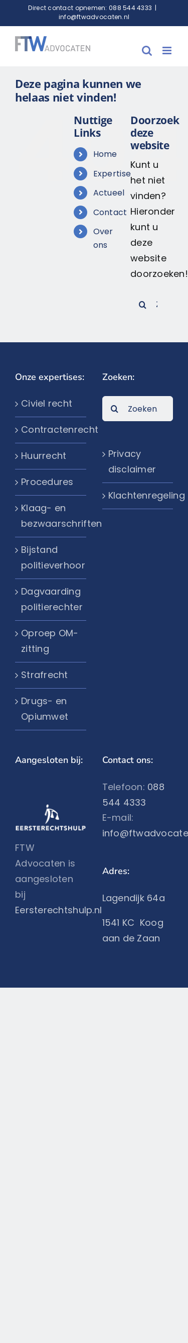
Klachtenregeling (138, 495)
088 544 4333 (130, 8)
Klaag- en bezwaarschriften (51, 516)
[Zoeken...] (137, 408)
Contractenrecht (51, 429)
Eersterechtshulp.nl (58, 910)
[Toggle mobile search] (147, 50)
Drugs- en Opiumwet (44, 709)
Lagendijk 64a (133, 898)
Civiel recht (46, 403)
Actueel (109, 193)
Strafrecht (44, 674)
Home (105, 154)
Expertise (112, 173)
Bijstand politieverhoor (51, 557)
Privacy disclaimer (132, 461)
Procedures (47, 481)
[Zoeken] (142, 304)
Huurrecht (43, 455)
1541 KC (121, 922)
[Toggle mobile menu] (167, 50)
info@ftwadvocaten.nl (94, 17)
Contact (110, 212)
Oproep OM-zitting (50, 641)
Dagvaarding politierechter (51, 599)
